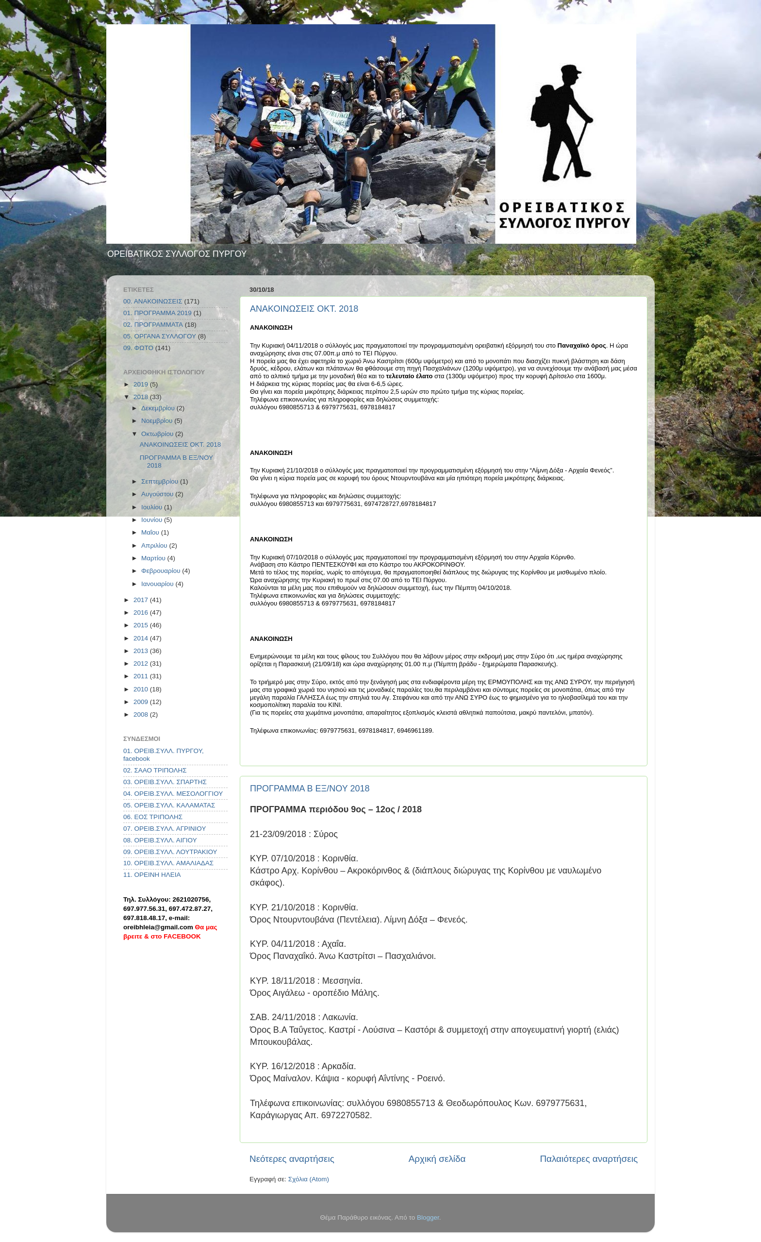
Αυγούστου (158, 494)
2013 (141, 651)
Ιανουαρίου (158, 583)
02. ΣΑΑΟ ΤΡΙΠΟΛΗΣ (155, 770)
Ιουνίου (152, 519)
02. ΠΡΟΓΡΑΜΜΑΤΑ (153, 324)
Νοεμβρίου (157, 420)
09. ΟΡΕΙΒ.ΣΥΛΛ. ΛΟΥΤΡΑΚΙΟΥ (170, 852)
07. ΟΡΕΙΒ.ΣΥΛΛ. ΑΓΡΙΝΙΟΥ (164, 828)
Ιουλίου (152, 507)
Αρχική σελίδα (437, 1159)
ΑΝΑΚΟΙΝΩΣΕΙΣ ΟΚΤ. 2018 (304, 309)
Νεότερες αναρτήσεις (291, 1159)
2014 (141, 638)
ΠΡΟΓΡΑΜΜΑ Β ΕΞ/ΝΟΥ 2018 (309, 788)
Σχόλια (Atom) (308, 1179)
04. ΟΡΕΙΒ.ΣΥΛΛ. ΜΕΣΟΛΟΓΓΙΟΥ (173, 793)
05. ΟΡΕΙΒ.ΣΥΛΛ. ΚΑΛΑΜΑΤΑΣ (169, 805)
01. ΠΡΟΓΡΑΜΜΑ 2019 (157, 313)
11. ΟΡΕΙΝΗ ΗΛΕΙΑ (152, 874)
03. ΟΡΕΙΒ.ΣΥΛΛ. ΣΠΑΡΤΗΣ (165, 782)
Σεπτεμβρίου (160, 481)
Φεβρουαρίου (161, 570)
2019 (141, 384)
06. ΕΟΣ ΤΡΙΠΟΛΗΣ (152, 817)
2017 (141, 600)
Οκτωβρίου (158, 433)
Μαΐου (151, 532)
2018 (141, 397)
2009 (141, 701)
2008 (141, 714)
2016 (141, 612)
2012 (141, 663)
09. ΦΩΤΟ (138, 348)
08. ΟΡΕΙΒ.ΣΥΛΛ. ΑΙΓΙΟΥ (160, 840)
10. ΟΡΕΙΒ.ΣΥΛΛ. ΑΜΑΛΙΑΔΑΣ (168, 863)
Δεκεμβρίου (159, 408)
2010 (141, 689)
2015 (141, 625)
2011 (141, 676)
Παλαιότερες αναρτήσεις (589, 1159)
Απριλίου (155, 545)
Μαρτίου (154, 558)
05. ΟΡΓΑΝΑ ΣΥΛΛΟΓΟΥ (159, 336)
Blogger (428, 1217)
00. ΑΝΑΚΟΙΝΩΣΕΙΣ (152, 301)
